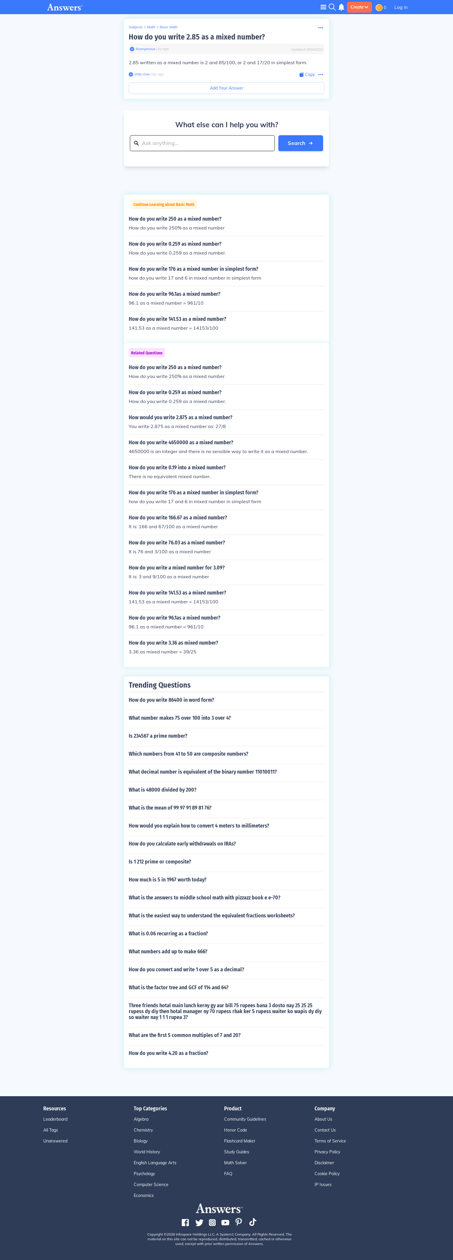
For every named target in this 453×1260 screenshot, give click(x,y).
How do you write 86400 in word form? (171, 700)
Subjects (136, 27)
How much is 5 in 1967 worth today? (167, 879)
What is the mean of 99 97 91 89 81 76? (170, 808)
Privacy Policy (327, 1152)
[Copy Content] (307, 75)
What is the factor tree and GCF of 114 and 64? (179, 987)
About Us (323, 1119)
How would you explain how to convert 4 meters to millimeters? (199, 826)
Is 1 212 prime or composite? (160, 861)
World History (147, 1152)
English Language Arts (155, 1162)
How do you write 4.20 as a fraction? (168, 1053)
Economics (144, 1195)
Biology (141, 1141)
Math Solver (235, 1162)
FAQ (228, 1173)
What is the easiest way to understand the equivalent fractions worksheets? (212, 915)
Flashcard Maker (239, 1141)
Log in (401, 7)
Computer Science (151, 1184)
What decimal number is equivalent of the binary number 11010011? (203, 772)
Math (151, 27)
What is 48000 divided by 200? (162, 790)
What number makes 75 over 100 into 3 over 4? (180, 718)
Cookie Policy (327, 1173)
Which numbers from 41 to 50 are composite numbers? (188, 754)
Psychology (144, 1173)
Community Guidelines (245, 1119)
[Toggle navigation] (323, 7)
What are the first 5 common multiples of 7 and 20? (185, 1035)
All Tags (50, 1130)
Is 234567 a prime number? (158, 736)
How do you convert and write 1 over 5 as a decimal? (186, 969)
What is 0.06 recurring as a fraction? (168, 933)
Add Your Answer (226, 88)
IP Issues (323, 1184)
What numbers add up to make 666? (168, 951)
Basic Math (169, 27)
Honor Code (235, 1130)
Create (359, 7)
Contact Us (325, 1130)
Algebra (141, 1119)
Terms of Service (330, 1141)
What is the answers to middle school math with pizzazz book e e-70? (204, 897)
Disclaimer (324, 1162)
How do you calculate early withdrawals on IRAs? (182, 843)
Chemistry (143, 1130)
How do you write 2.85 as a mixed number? (197, 37)
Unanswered (55, 1141)
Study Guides (236, 1152)
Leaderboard (55, 1119)
